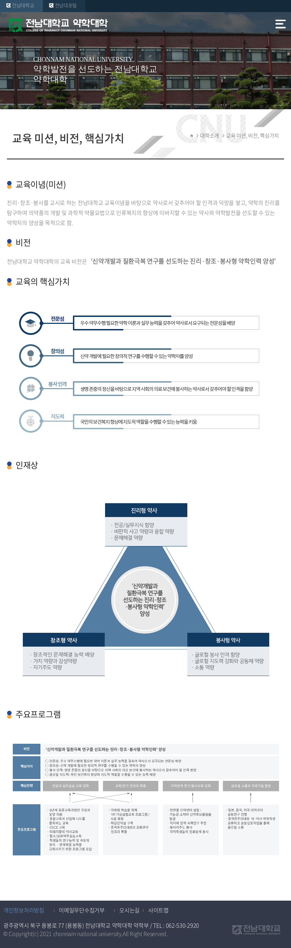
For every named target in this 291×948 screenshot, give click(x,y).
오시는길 (129, 910)
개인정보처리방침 (23, 910)
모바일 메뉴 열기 (281, 25)
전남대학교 (23, 5)
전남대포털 (66, 5)
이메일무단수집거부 (81, 910)
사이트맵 (158, 910)
